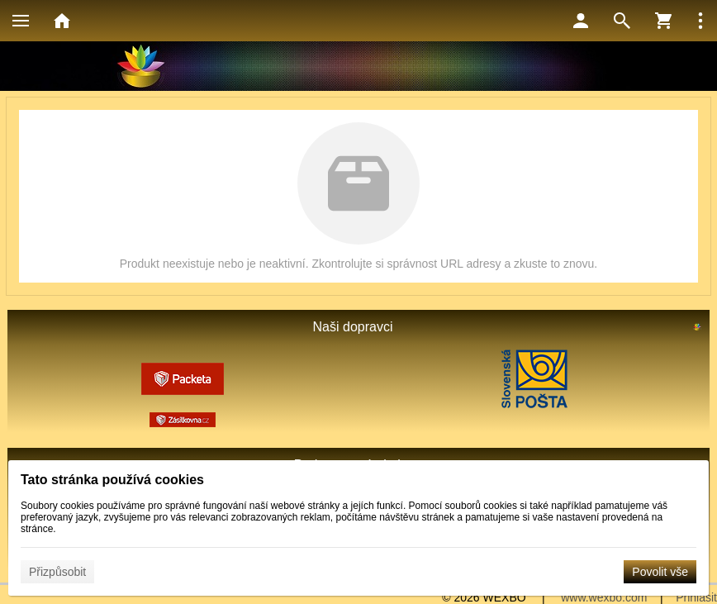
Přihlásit (696, 597)
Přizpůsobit (57, 571)
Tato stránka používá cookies (112, 480)
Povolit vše (660, 571)
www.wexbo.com (604, 597)
